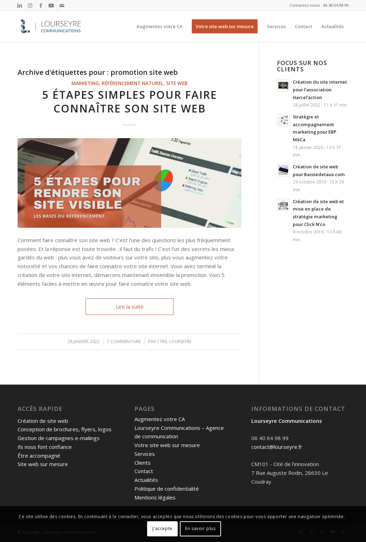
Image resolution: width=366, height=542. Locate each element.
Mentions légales (155, 497)
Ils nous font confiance (45, 446)
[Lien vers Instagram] (30, 5)
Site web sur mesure (43, 463)
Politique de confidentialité (166, 488)
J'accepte (162, 528)
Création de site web (43, 420)
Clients (142, 462)
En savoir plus (200, 528)
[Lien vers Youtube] (51, 5)
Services (144, 453)
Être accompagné (39, 455)
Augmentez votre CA (159, 418)
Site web (177, 83)
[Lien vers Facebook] (41, 5)
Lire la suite (130, 306)
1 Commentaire (124, 341)
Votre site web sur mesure (167, 445)
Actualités (146, 479)
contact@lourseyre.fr (276, 446)
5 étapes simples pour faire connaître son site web (129, 102)
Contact (143, 471)
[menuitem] (159, 26)
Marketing (85, 83)
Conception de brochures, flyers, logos (65, 429)
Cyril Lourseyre (174, 341)
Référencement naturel (132, 83)
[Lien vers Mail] (62, 5)
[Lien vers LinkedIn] (19, 5)
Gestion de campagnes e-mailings (59, 437)
